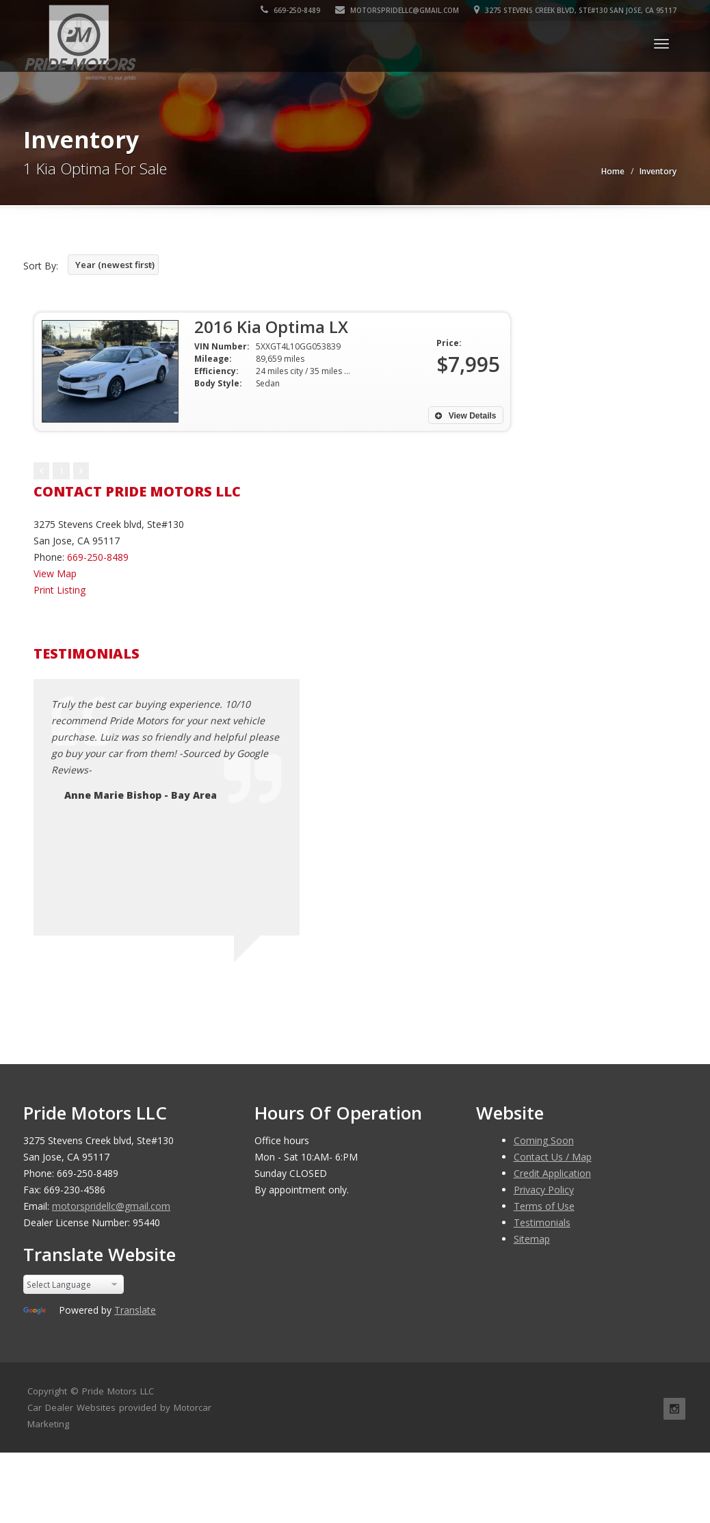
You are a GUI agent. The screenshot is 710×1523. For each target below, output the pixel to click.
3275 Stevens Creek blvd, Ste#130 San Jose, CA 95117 (575, 10)
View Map (55, 573)
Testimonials (542, 1222)
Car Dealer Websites (71, 1407)
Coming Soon (544, 1140)
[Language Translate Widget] (73, 1284)
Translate (135, 1309)
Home (612, 171)
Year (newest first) (115, 265)
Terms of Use (544, 1206)
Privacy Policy (544, 1189)
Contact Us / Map (553, 1156)
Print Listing (60, 589)
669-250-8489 (290, 10)
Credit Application (552, 1173)
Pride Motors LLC (118, 1391)
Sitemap (532, 1238)
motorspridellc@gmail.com (397, 10)
